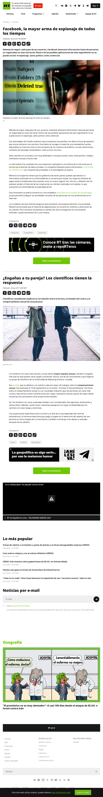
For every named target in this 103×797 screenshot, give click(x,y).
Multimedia (72, 14)
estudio (16, 385)
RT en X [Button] (51, 728)
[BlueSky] (79, 6)
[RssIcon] (64, 780)
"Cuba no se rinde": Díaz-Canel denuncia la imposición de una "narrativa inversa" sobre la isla (47, 578)
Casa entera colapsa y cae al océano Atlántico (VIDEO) (28, 553)
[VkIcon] (62, 6)
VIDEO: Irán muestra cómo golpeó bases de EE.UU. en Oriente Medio (35, 561)
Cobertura (42, 753)
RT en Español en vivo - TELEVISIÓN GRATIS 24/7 (29, 518)
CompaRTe (15, 787)
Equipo (41, 749)
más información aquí (60, 792)
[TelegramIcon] (75, 6)
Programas (38, 14)
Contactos (43, 745)
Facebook (14, 232)
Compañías (28, 232)
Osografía (12, 642)
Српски (71, 787)
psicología (36, 442)
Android (76, 742)
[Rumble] (66, 6)
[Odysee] (43, 780)
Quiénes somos (45, 742)
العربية (35, 787)
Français (62, 787)
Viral (23, 14)
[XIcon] (70, 6)
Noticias (10, 14)
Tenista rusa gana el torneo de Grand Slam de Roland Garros (31, 570)
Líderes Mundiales (11, 761)
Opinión (55, 14)
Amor (13, 442)
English (53, 787)
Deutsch (44, 787)
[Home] (6, 5)
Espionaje (42, 232)
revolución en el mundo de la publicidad (73, 192)
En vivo (38, 6)
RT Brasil (26, 787)
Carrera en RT (44, 757)
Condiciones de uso (46, 760)
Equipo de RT (90, 14)
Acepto (18, 606)
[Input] (51, 599)
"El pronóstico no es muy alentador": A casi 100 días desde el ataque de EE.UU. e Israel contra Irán (50, 707)
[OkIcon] (83, 6)
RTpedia (7, 757)
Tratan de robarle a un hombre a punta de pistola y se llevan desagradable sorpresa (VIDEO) (46, 545)
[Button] (56, 6)
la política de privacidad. (21, 606)
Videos (6, 750)
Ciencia (23, 442)
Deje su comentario (51, 261)
